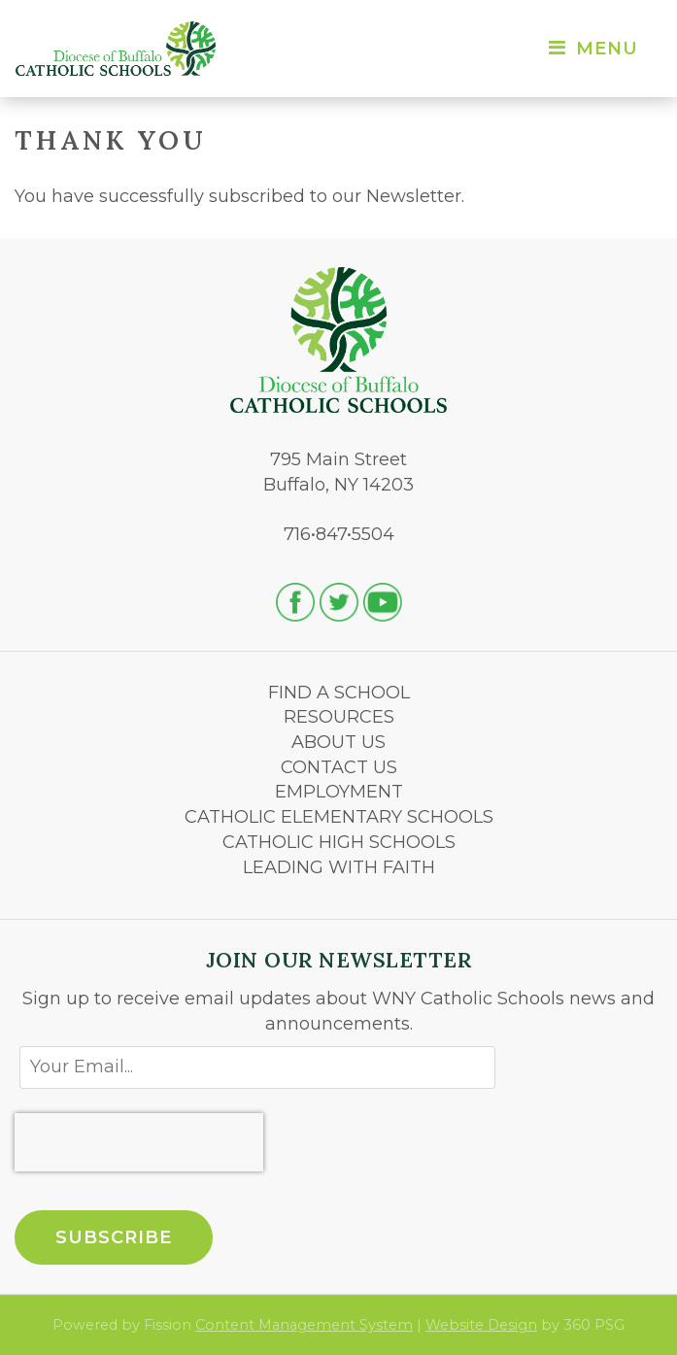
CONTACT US (339, 767)
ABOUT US (338, 742)
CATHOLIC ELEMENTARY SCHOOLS (339, 817)
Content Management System (304, 1325)
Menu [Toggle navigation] (592, 48)
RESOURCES (339, 717)
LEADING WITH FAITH (339, 867)
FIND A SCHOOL (339, 692)
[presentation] (139, 1142)
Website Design (481, 1325)
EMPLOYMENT (339, 791)
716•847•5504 (339, 534)
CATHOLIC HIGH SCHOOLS (339, 842)
